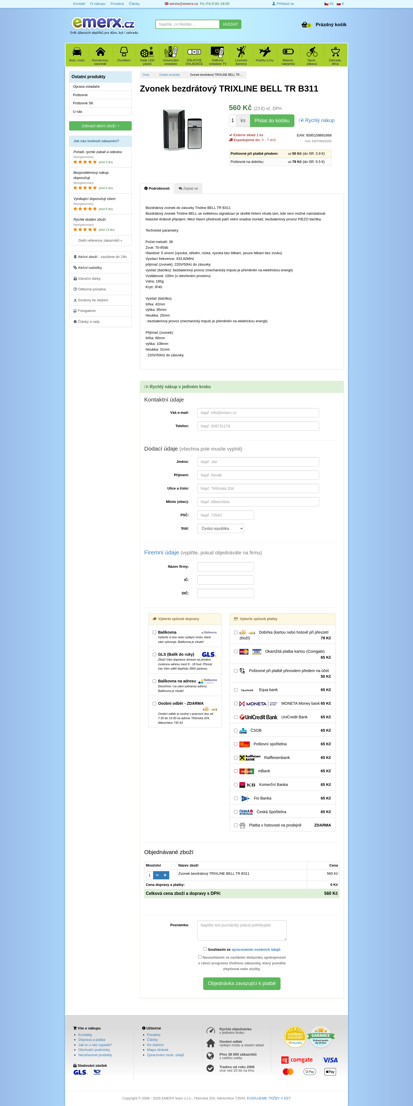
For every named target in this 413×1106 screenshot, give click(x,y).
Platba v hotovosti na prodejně (282, 825)
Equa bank (282, 690)
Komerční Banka (282, 785)
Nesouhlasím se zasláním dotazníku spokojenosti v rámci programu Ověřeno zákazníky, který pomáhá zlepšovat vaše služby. (242, 963)
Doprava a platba (91, 1040)
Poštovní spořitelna (282, 744)
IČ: (186, 580)
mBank (282, 771)
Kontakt (79, 4)
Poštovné (80, 95)
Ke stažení (155, 1045)
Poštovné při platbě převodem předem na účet (282, 673)
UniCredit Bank (282, 717)
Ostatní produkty (169, 74)
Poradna (117, 4)
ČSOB (282, 731)
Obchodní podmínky (94, 1050)
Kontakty (85, 1035)
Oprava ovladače (86, 86)
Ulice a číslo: (178, 488)
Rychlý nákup (317, 120)
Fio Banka (282, 798)
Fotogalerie (84, 310)
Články (134, 4)
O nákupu (97, 4)
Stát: (185, 528)
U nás (77, 112)
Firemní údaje (203, 552)
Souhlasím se (241, 949)
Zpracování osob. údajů (165, 1055)
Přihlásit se (283, 4)
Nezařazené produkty (95, 1055)
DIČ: (185, 593)
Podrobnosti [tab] (156, 188)
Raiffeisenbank (282, 758)
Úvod (146, 74)
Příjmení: (181, 475)
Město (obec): (177, 502)
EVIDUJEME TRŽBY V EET (269, 1098)
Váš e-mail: (179, 413)
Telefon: (182, 426)
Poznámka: (179, 925)
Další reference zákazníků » (100, 240)
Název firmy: (178, 566)
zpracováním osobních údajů (256, 949)
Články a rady (86, 321)
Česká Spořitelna (282, 812)
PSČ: (184, 515)
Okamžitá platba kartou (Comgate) (282, 654)
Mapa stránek (158, 1050)
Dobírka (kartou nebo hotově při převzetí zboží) (282, 635)
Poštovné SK (83, 103)
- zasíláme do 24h (100, 256)
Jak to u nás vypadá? (95, 1045)
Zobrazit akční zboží (100, 125)
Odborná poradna (89, 289)
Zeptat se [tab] (188, 188)
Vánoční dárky (87, 278)
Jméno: (182, 462)
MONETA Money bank (282, 704)
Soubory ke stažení (90, 299)
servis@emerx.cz (181, 4)
